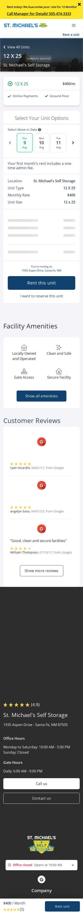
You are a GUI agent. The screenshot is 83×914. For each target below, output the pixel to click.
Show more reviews (42, 570)
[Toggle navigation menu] (75, 25)
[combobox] (41, 865)
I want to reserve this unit (41, 296)
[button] (41, 879)
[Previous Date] (10, 142)
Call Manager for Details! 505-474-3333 (39, 13)
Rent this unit (41, 283)
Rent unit (62, 906)
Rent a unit (71, 34)
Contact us (41, 798)
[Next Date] (73, 142)
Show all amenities (41, 396)
